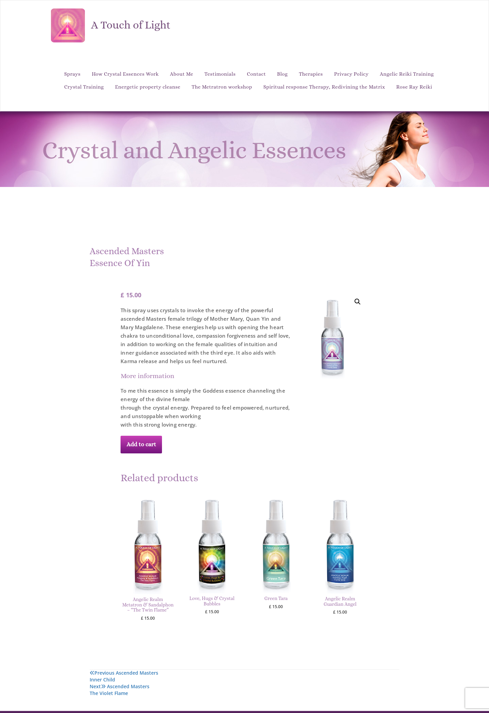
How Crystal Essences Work (125, 74)
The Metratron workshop (222, 87)
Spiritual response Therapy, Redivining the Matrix (324, 87)
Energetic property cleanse (148, 87)
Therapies (311, 74)
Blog (282, 74)
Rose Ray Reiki (414, 87)
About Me (181, 74)
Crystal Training (84, 87)
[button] (357, 302)
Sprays (72, 74)
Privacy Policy (351, 74)
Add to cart (141, 444)
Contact (256, 74)
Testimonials (220, 74)
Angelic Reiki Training (407, 74)
